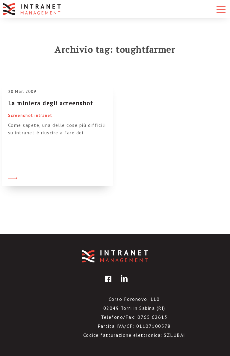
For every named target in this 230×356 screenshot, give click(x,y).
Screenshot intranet (30, 115)
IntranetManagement (115, 256)
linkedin (123, 283)
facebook (107, 283)
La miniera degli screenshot (50, 103)
